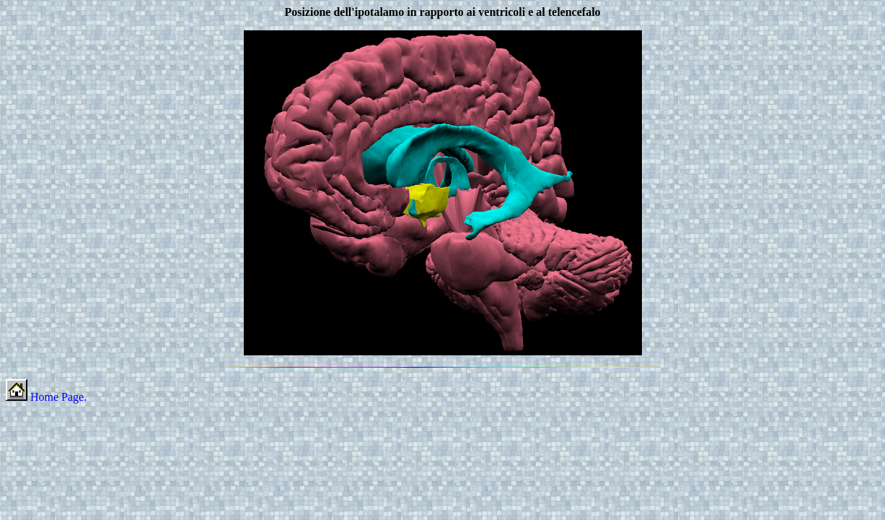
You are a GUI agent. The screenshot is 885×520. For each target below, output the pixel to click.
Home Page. (46, 397)
